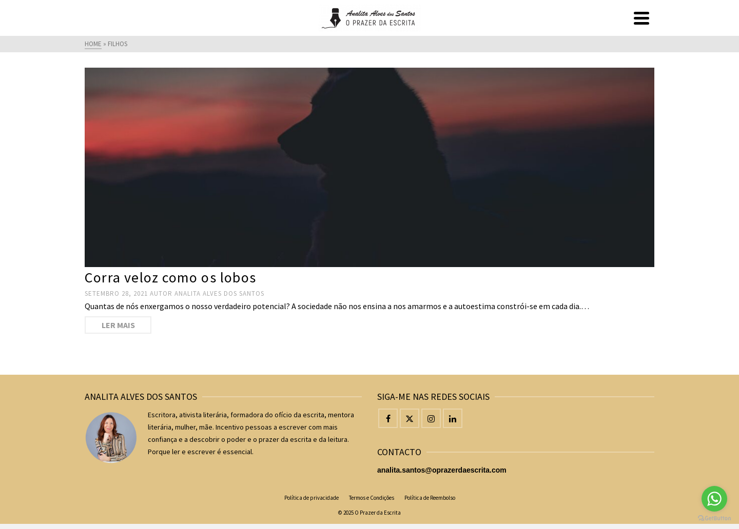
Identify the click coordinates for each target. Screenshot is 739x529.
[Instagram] (431, 418)
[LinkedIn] (452, 418)
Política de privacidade (311, 497)
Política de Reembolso (429, 497)
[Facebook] (388, 418)
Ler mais (118, 325)
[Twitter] (409, 418)
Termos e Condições (371, 497)
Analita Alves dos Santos (219, 293)
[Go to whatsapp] (714, 499)
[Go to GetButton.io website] (714, 518)
